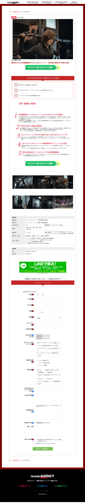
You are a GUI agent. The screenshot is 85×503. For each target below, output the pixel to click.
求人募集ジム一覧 (16, 12)
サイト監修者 (32, 491)
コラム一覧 (39, 491)
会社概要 (25, 491)
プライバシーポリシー (46, 444)
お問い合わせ (60, 491)
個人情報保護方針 (52, 491)
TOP (10, 12)
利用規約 (38, 444)
